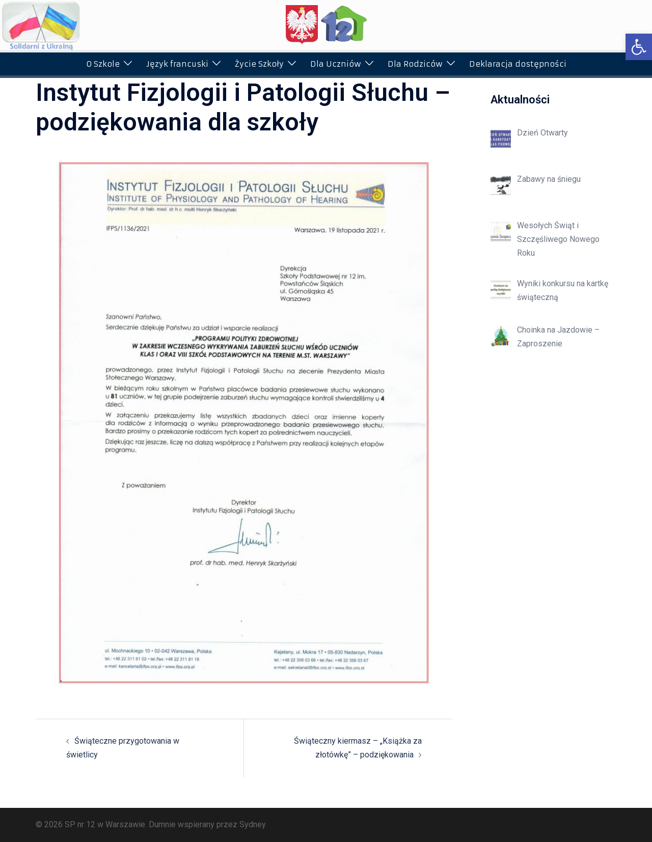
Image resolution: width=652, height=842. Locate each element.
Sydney (252, 824)
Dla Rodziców (415, 64)
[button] (639, 47)
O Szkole (103, 64)
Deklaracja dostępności (517, 64)
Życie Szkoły (259, 64)
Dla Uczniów (335, 64)
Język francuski (177, 64)
